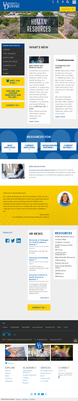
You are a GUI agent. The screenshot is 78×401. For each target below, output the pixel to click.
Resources (63, 233)
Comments (18, 399)
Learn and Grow (10, 61)
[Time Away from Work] (39, 60)
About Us (8, 370)
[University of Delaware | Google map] (59, 377)
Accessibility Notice (47, 370)
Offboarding (60, 260)
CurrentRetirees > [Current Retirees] (68, 146)
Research (26, 383)
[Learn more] (65, 60)
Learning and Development (60, 253)
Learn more (60, 116)
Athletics (7, 373)
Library (25, 380)
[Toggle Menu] (22, 49)
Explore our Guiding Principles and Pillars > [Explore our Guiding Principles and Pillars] (13, 94)
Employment (9, 381)
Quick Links (66, 9)
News (5, 69)
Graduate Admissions (29, 375)
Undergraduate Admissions (27, 371)
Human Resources (11, 45)
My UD (43, 376)
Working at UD (9, 65)
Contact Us (61, 370)
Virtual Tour (8, 378)
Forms (5, 73)
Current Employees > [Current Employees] (29, 147)
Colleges (25, 377)
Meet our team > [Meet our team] (13, 81)
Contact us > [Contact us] (13, 105)
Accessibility (32, 399)
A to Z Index (44, 381)
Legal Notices (25, 399)
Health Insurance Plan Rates (64, 246)
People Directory (46, 373)
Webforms (59, 273)
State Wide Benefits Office (63, 267)
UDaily (7, 376)
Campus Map (60, 239)
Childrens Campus (62, 242)
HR (3, 323)
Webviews (59, 276)
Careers (6, 49)
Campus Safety (45, 378)
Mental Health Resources (65, 257)
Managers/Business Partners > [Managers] (50, 146)
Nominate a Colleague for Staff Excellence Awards (38, 242)
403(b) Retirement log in (64, 236)
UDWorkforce (60, 270)
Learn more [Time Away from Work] (34, 121)
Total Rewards (9, 53)
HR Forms (59, 250)
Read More (45, 298)
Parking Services (61, 263)
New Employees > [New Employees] (9, 147)
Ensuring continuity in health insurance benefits (38, 277)
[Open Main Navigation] (74, 2)
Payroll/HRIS (8, 57)
